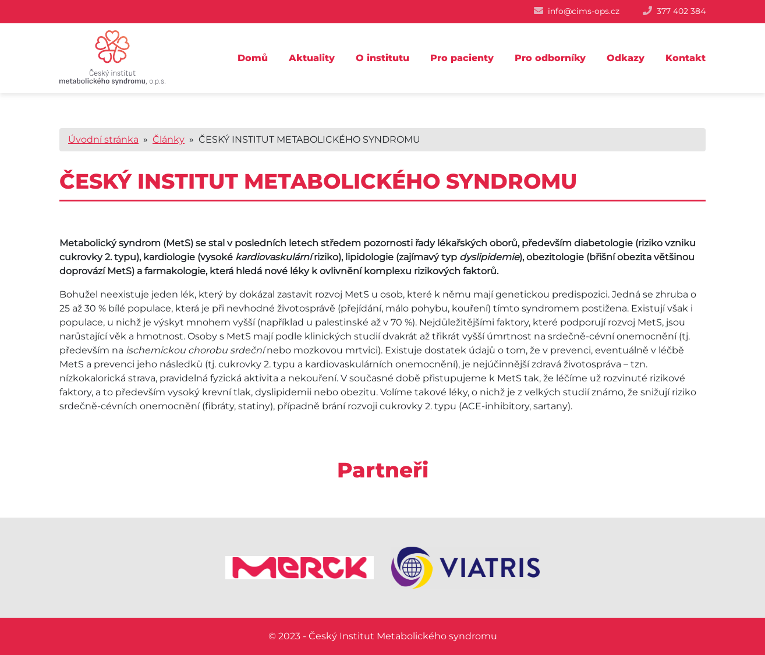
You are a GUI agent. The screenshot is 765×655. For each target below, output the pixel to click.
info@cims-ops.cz (583, 11)
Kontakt (685, 57)
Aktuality (312, 57)
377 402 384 (681, 11)
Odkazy (625, 57)
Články (169, 139)
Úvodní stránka (103, 139)
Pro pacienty (462, 57)
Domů (253, 57)
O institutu (382, 57)
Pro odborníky (550, 57)
